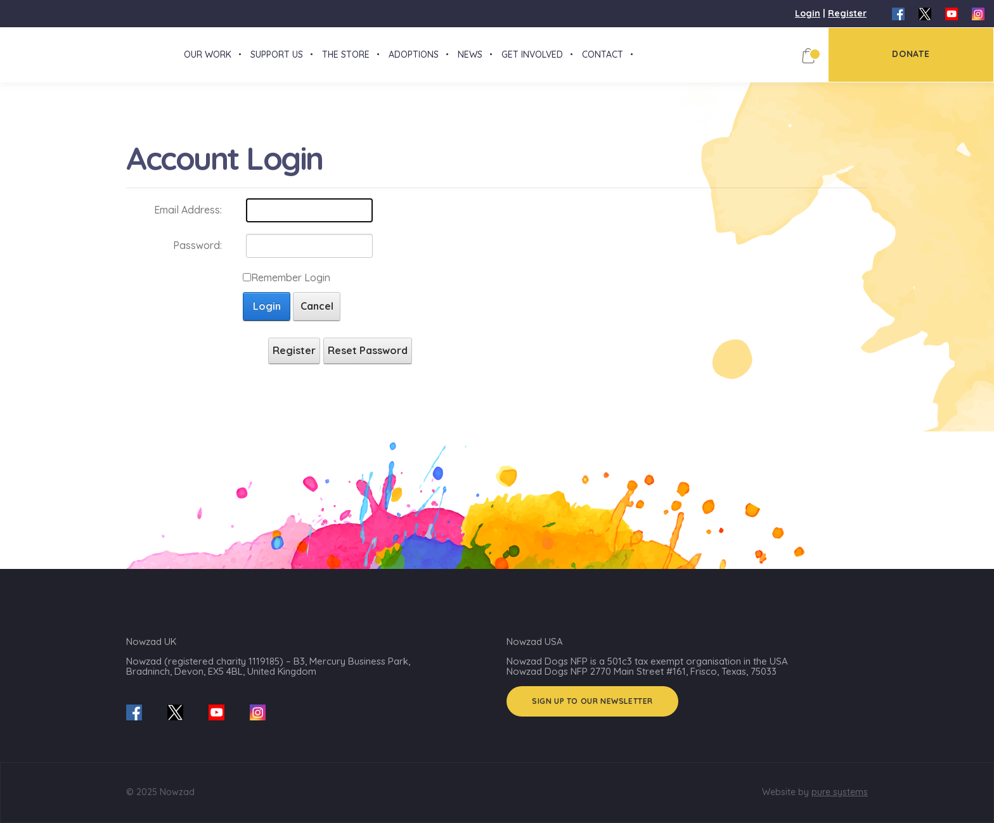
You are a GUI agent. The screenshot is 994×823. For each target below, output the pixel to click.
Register (847, 13)
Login (807, 13)
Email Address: (188, 220)
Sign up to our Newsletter (592, 701)
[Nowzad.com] (3, 59)
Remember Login (290, 287)
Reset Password (368, 360)
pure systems (839, 792)
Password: (197, 255)
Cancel (316, 316)
